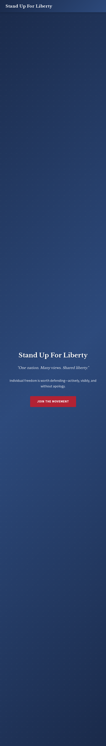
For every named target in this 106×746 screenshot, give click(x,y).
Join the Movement (53, 401)
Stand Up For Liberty (29, 6)
